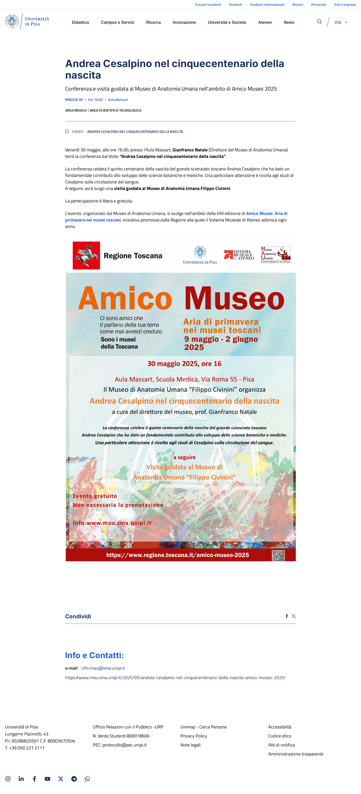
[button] (338, 22)
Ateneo (265, 22)
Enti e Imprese (345, 4)
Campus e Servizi (117, 22)
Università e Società (227, 22)
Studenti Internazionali (267, 4)
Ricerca (153, 22)
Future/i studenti (208, 4)
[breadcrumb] (66, 131)
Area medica (75, 110)
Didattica (80, 22)
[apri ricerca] (319, 21)
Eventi (77, 131)
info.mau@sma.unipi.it (103, 668)
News (289, 22)
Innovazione (184, 22)
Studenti (235, 4)
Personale (318, 4)
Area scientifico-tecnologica (115, 110)
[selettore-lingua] (338, 22)
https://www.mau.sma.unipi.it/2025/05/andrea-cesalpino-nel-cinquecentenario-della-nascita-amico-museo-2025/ (175, 677)
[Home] (27, 22)
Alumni (297, 4)
